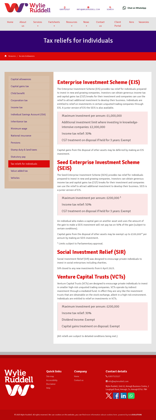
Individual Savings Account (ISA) (28, 114)
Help (48, 388)
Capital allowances (21, 79)
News (86, 23)
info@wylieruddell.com (88, 8)
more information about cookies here (101, 415)
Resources (71, 23)
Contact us (100, 24)
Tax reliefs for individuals (24, 163)
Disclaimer (50, 384)
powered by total (130, 415)
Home (10, 22)
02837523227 (65, 8)
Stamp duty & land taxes (24, 149)
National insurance (21, 135)
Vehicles (15, 178)
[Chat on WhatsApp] (134, 8)
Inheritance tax (19, 121)
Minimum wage (19, 128)
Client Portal (117, 24)
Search (110, 8)
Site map (50, 376)
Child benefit (18, 93)
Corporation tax (19, 100)
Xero (131, 22)
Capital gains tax (20, 86)
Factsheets (54, 23)
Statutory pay (18, 156)
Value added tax (19, 170)
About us (23, 24)
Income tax (17, 107)
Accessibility (51, 380)
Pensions (15, 142)
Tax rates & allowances (27, 56)
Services (37, 23)
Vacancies (144, 22)
